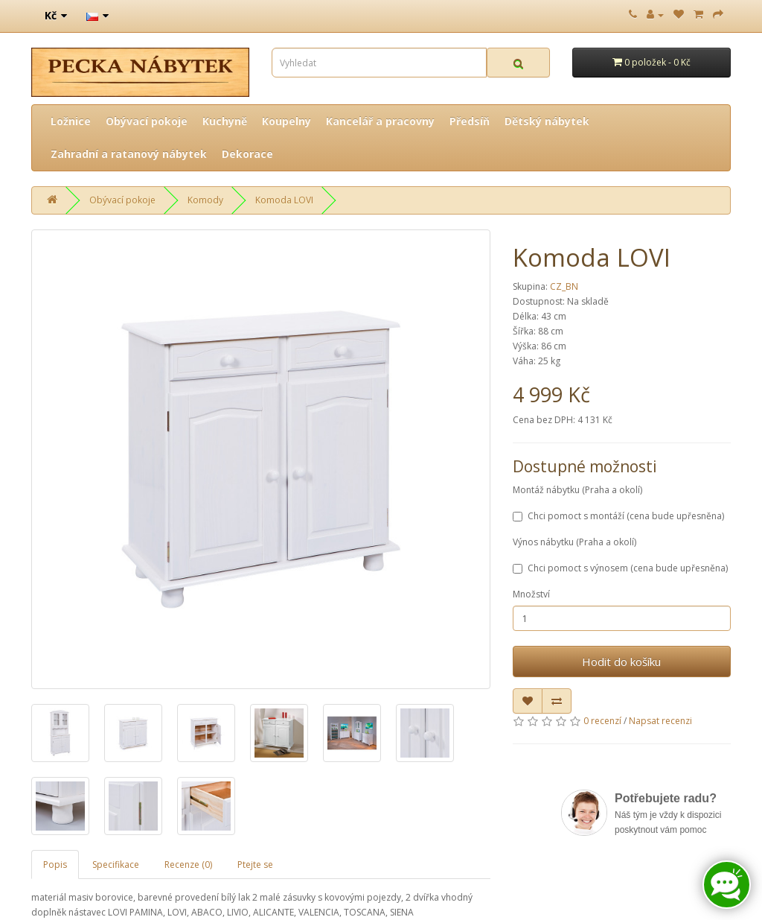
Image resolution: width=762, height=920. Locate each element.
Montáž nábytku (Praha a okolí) (577, 489)
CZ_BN (564, 286)
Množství (531, 594)
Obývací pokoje (147, 121)
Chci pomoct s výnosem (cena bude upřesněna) (620, 568)
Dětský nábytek (547, 121)
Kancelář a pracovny (380, 121)
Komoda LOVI (284, 200)
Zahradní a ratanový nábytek (129, 154)
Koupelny (286, 121)
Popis (55, 864)
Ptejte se (255, 864)
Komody (205, 200)
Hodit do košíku (621, 661)
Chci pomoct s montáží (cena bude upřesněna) (618, 516)
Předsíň (469, 121)
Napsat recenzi (660, 720)
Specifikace (115, 864)
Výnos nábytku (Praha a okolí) (574, 542)
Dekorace (247, 154)
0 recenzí (602, 720)
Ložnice (71, 121)
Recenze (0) (188, 864)
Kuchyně (224, 121)
